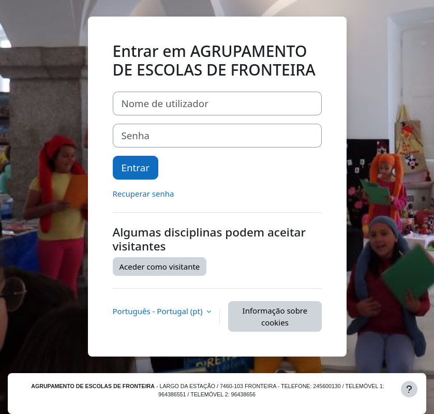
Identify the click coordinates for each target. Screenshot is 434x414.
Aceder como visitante (159, 266)
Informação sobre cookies (275, 316)
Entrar (135, 167)
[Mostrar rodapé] (409, 389)
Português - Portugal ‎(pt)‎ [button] (159, 311)
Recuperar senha (143, 193)
